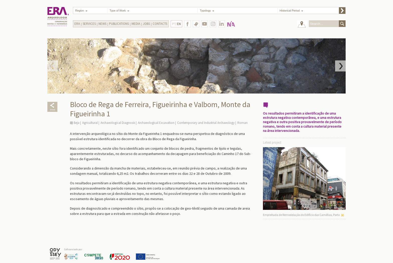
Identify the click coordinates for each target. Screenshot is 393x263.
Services (89, 24)
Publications (119, 24)
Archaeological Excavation (156, 123)
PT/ (176, 24)
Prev (52, 65)
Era (77, 24)
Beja (76, 123)
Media (136, 24)
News (102, 24)
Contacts (160, 24)
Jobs (146, 24)
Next (340, 65)
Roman (242, 123)
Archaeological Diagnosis (118, 123)
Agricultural (90, 123)
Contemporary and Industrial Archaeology (206, 123)
